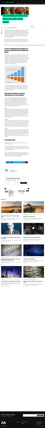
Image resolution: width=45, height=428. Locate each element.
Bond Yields (28, 257)
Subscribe (39, 415)
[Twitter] (41, 3)
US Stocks (15, 257)
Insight (11, 11)
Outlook (18, 11)
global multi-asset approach (16, 99)
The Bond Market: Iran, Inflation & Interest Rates (11, 281)
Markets (14, 11)
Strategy (4, 12)
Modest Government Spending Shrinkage (31, 237)
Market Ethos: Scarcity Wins (29, 216)
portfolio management (23, 11)
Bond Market (25, 257)
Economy (25, 214)
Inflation (35, 257)
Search (43, 28)
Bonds (31, 257)
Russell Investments (14, 27)
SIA (8, 257)
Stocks (10, 214)
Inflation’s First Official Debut (29, 259)
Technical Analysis (11, 257)
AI (23, 214)
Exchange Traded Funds (6, 11)
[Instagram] (42, 3)
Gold (1, 214)
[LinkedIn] (5, 426)
